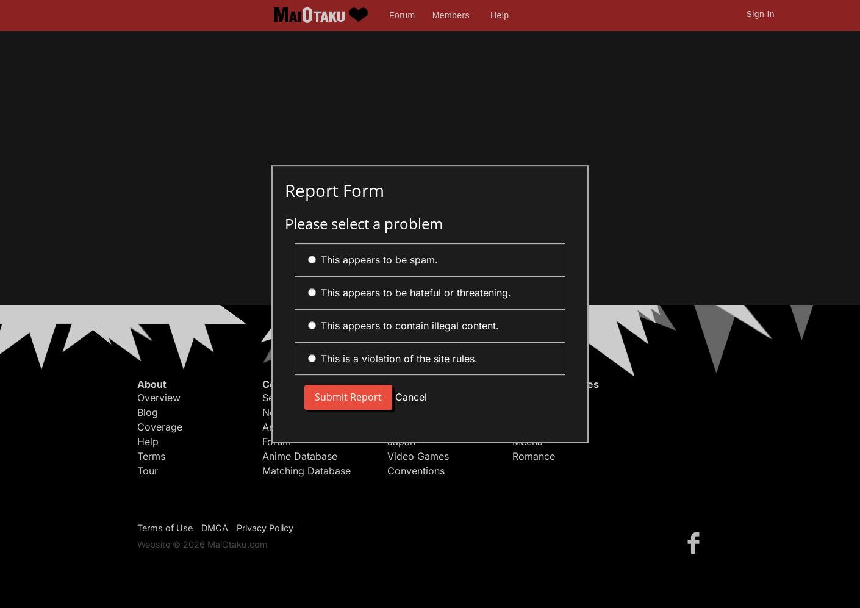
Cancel (411, 398)
